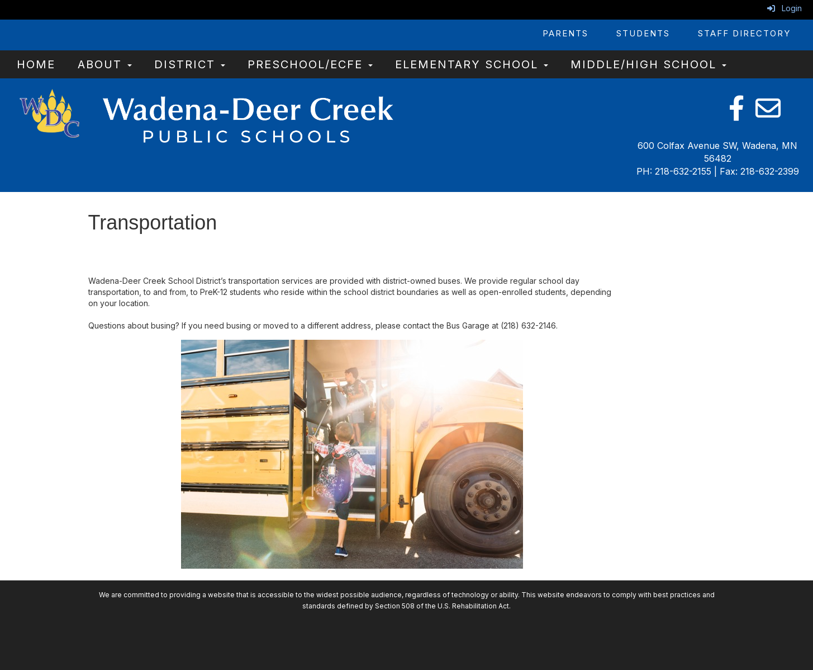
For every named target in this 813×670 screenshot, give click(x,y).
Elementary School (471, 64)
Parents (565, 33)
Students (643, 33)
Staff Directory (744, 33)
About (105, 64)
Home (36, 64)
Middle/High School (648, 64)
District (189, 64)
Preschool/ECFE (310, 64)
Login (784, 8)
